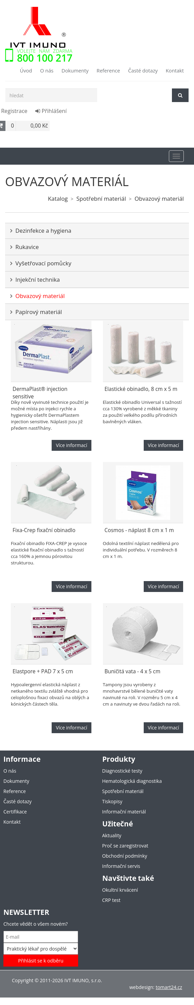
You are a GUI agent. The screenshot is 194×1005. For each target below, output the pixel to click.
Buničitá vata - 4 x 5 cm (133, 671)
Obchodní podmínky (124, 856)
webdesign (141, 987)
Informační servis (121, 866)
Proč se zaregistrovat (125, 845)
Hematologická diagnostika (132, 781)
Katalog (58, 198)
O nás (46, 70)
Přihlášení (51, 111)
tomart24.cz (169, 987)
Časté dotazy (143, 70)
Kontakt (175, 70)
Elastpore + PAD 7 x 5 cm (43, 671)
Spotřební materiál (101, 198)
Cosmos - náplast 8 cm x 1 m (139, 530)
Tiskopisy (112, 801)
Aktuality (112, 835)
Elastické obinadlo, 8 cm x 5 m (141, 389)
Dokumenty (75, 70)
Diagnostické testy (122, 771)
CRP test (111, 900)
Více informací (71, 445)
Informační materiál (124, 811)
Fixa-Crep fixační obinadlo (44, 530)
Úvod (26, 70)
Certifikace (15, 811)
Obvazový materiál (159, 198)
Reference (108, 70)
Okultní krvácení (120, 890)
